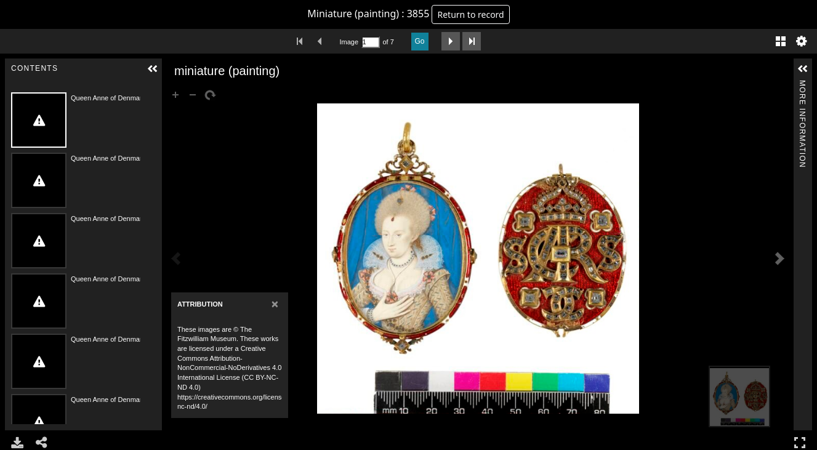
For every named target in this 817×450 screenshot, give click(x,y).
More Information (802, 85)
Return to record (470, 14)
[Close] (275, 303)
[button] (153, 69)
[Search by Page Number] (370, 42)
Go (420, 41)
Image (349, 42)
